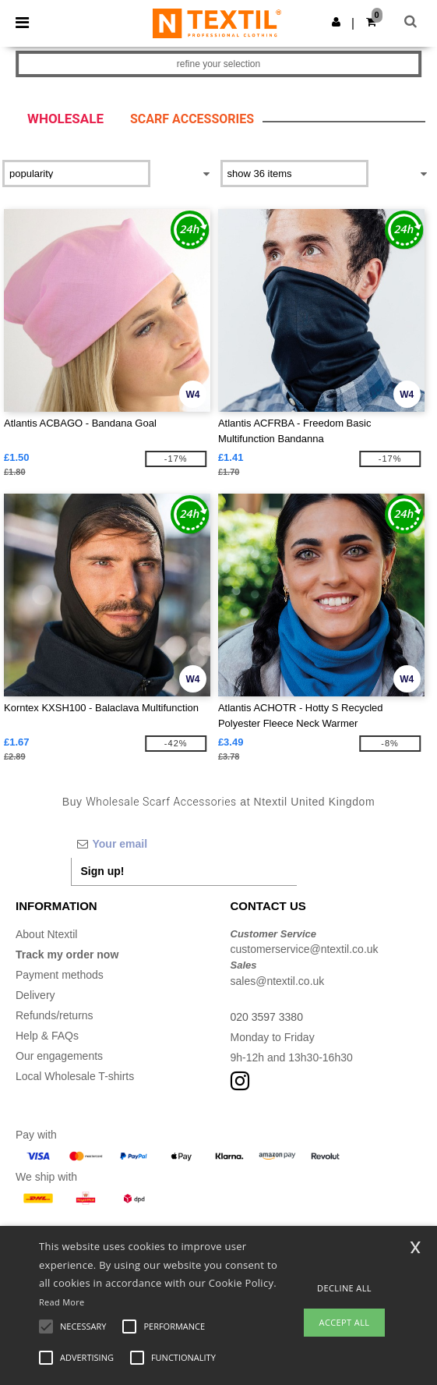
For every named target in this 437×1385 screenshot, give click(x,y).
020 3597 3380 (267, 1017)
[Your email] (184, 844)
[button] (336, 22)
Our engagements (59, 1056)
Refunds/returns (54, 1015)
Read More (62, 1302)
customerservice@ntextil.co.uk (305, 949)
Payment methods (60, 975)
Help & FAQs (47, 1035)
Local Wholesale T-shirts (75, 1076)
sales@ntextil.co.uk (278, 981)
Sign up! (103, 871)
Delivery (35, 995)
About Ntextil (46, 934)
